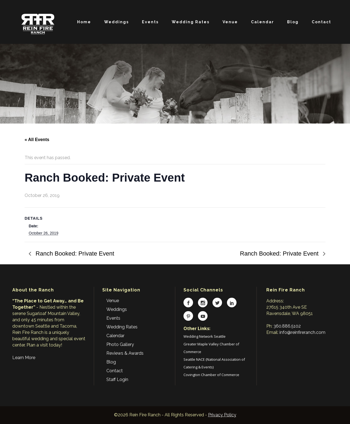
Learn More (23, 357)
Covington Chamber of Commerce (211, 374)
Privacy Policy (222, 414)
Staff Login (117, 379)
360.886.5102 (287, 326)
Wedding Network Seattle (204, 336)
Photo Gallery (120, 344)
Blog (111, 362)
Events (113, 318)
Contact (114, 370)
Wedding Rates (122, 327)
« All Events (37, 139)
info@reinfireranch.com (302, 332)
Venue (112, 300)
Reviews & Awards (125, 353)
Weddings (116, 309)
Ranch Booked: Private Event (74, 253)
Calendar (115, 335)
